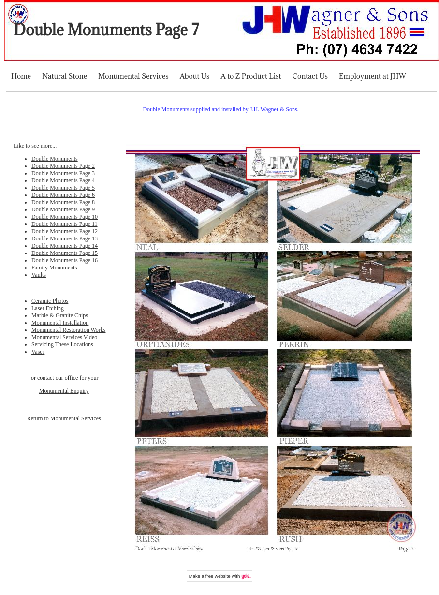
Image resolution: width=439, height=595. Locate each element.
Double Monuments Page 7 (106, 30)
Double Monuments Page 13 (64, 238)
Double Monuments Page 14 (64, 245)
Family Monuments (54, 267)
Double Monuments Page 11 (64, 224)
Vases (37, 351)
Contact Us (310, 76)
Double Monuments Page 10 (64, 216)
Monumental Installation (59, 322)
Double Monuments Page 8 (63, 202)
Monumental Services (133, 76)
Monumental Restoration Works (68, 330)
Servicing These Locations (62, 344)
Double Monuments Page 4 (63, 180)
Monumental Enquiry (64, 390)
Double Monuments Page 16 (64, 260)
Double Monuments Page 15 (64, 253)
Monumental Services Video (64, 337)
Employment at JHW (372, 76)
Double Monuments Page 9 (63, 209)
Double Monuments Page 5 (63, 187)
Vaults (38, 274)
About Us (195, 76)
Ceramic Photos (49, 301)
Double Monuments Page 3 (63, 173)
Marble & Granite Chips (59, 315)
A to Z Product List (250, 76)
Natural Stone (64, 76)
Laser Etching (47, 308)
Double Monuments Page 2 (63, 166)
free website (218, 576)
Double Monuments (54, 158)
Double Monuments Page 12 (64, 231)
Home (21, 76)
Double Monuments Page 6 (63, 195)
